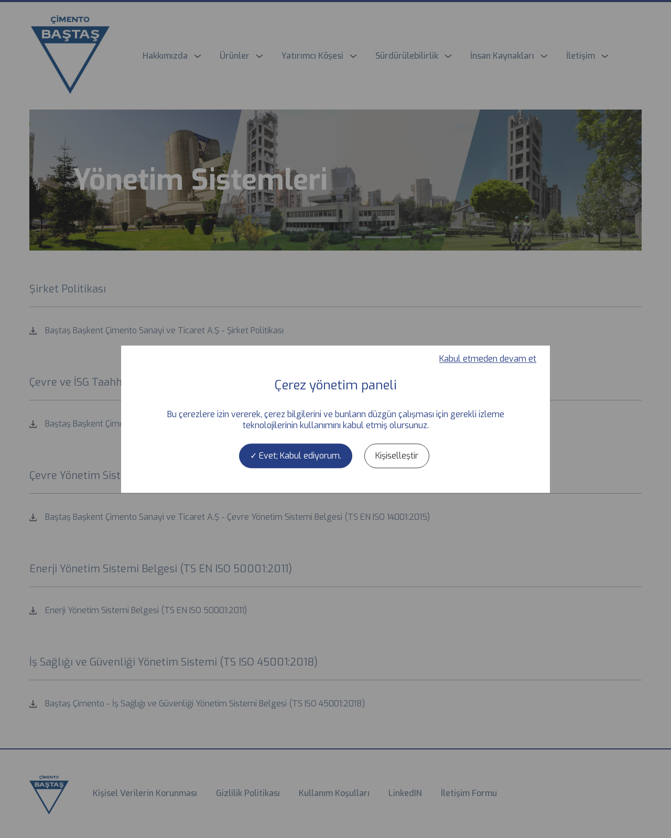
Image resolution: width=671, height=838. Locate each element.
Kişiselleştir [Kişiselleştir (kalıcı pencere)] (396, 455)
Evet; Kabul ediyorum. (295, 455)
